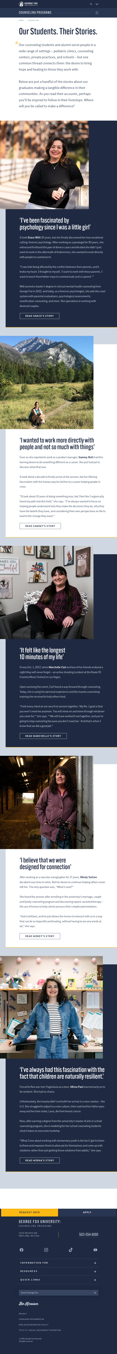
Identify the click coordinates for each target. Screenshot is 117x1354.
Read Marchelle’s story (43, 736)
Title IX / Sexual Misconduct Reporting (40, 1330)
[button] (91, 4)
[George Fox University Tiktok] (71, 1250)
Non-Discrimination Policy (33, 1324)
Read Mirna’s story (39, 1161)
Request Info (29, 1212)
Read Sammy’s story (40, 526)
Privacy (23, 1313)
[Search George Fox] (55, 1293)
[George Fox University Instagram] (46, 1250)
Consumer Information (31, 1319)
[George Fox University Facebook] (21, 1250)
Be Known (28, 1303)
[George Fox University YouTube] (95, 1249)
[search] (95, 1293)
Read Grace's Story (39, 316)
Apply (87, 1212)
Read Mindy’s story (39, 936)
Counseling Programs (35, 13)
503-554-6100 (88, 1235)
